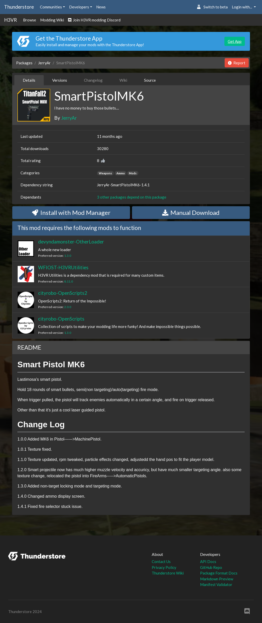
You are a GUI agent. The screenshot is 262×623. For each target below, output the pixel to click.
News (101, 7)
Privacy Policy (164, 567)
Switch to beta (212, 7)
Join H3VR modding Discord (94, 20)
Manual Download (191, 212)
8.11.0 (68, 281)
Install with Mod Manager (71, 212)
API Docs (208, 561)
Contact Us (161, 561)
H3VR (10, 20)
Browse (29, 20)
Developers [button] (79, 7)
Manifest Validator (216, 584)
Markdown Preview (216, 579)
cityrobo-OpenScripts (61, 319)
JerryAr (44, 62)
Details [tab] (29, 80)
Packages (24, 62)
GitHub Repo (211, 567)
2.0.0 (67, 307)
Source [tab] (150, 80)
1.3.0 (67, 256)
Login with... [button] (242, 7)
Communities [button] (51, 7)
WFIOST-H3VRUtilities (63, 267)
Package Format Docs (218, 573)
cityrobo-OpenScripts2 (62, 293)
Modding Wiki (52, 20)
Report (236, 62)
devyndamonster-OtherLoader (71, 242)
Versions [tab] (59, 80)
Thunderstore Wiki (168, 573)
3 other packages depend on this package (131, 197)
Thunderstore (19, 7)
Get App (235, 41)
